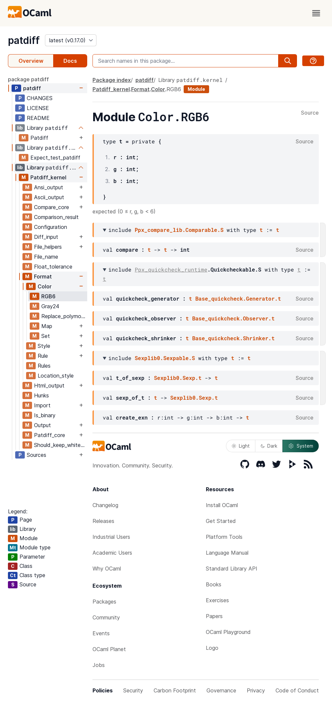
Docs (70, 60)
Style (44, 346)
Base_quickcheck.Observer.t (233, 318)
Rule (43, 355)
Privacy (256, 690)
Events (101, 633)
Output (42, 425)
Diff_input (46, 237)
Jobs (98, 665)
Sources (36, 455)
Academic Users (112, 552)
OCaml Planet (109, 649)
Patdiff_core (49, 435)
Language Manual (227, 552)
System (300, 446)
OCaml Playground (228, 632)
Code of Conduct (297, 690)
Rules (44, 365)
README (38, 118)
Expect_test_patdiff (55, 157)
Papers (214, 616)
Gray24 (50, 306)
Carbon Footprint (175, 690)
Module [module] (196, 89)
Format (43, 276)
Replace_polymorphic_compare (64, 316)
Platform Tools (224, 537)
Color (45, 286)
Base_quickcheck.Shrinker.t (233, 338)
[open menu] (316, 13)
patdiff (24, 40)
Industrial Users (111, 537)
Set (45, 336)
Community (106, 617)
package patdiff (28, 79)
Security (133, 690)
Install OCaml (222, 505)
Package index (111, 80)
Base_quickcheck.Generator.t (238, 298)
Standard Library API (231, 568)
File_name (46, 256)
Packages (104, 601)
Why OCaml (106, 568)
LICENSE (38, 108)
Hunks (41, 395)
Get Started (221, 521)
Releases (103, 521)
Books (213, 584)
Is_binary (44, 415)
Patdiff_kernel (48, 177)
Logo (212, 648)
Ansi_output (48, 187)
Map (46, 326)
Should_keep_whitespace (60, 445)
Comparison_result (56, 217)
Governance (221, 690)
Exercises (217, 600)
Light (241, 446)
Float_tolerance (53, 266)
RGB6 (48, 296)
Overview (30, 60)
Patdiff (39, 137)
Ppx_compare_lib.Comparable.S (179, 229)
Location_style (56, 375)
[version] (70, 40)
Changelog (105, 505)
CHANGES (40, 98)
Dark (269, 446)
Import (42, 405)
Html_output (49, 385)
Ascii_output (49, 197)
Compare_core (51, 207)
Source (310, 113)
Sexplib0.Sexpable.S (165, 357)
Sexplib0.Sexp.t (178, 377)
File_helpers (48, 246)
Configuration (50, 227)
